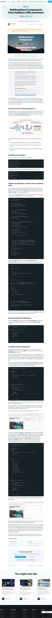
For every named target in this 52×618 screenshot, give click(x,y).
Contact (41, 1)
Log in (45, 1)
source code (31, 102)
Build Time (39, 534)
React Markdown (14, 62)
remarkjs (16, 115)
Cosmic (40, 98)
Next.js (9, 64)
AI (8, 1)
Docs (35, 1)
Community (31, 1)
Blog (11, 21)
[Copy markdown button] (40, 24)
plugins (10, 115)
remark (11, 146)
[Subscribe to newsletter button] (46, 612)
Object (37, 188)
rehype (30, 148)
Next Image (41, 65)
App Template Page (27, 99)
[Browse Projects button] (32, 557)
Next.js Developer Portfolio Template (26, 98)
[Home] (8, 21)
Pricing (39, 1)
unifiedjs (40, 530)
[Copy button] (42, 161)
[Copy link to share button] (30, 24)
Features (13, 1)
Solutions (18, 1)
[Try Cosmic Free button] (20, 557)
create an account (25, 101)
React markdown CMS (33, 56)
